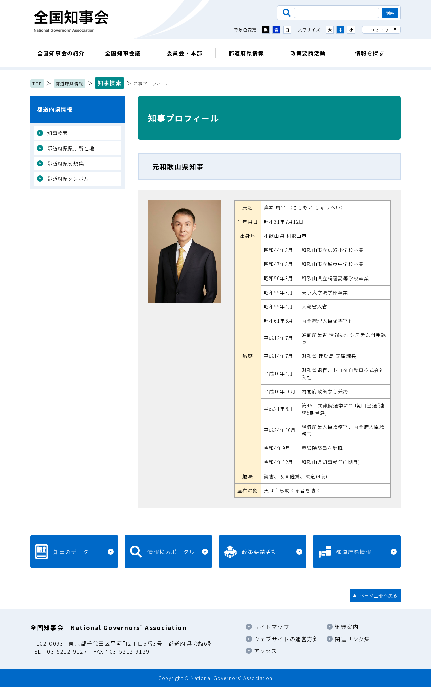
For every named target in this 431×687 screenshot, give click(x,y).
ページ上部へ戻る (378, 595)
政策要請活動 (308, 53)
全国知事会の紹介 (61, 53)
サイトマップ (272, 627)
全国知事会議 (123, 53)
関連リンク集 (352, 639)
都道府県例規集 (65, 163)
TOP (37, 83)
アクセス (265, 651)
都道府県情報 (246, 53)
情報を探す (370, 53)
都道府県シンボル (68, 178)
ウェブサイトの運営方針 (286, 639)
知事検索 (109, 83)
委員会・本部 (185, 53)
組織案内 (346, 627)
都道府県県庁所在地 (70, 148)
